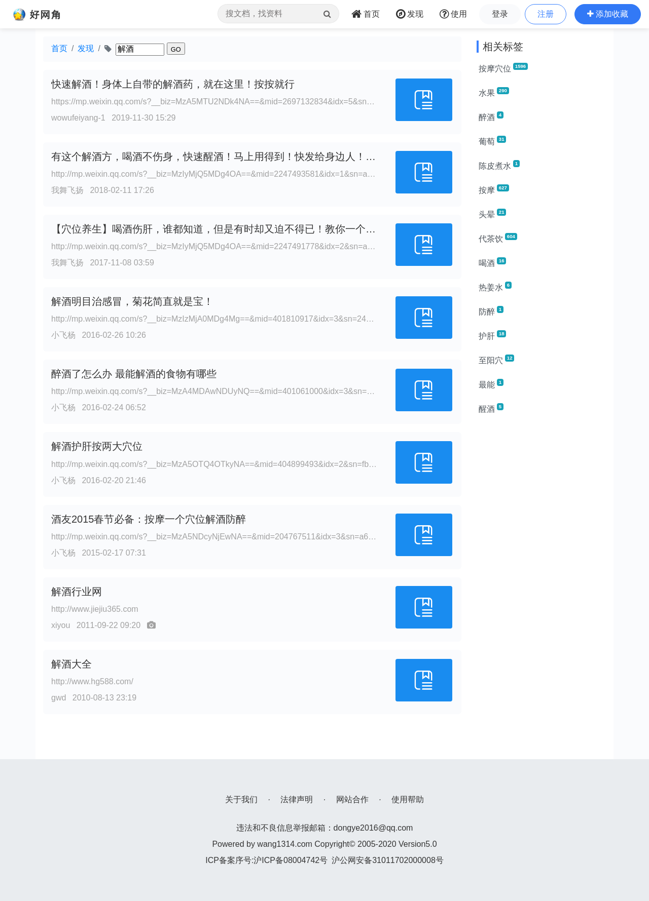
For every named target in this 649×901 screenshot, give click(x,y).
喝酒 (492, 262)
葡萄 (492, 141)
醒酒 (491, 408)
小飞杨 (63, 335)
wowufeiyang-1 (78, 117)
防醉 (491, 311)
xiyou (60, 625)
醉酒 (491, 116)
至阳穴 (496, 360)
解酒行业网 (76, 591)
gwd (58, 697)
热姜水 (495, 287)
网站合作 (352, 799)
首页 (59, 48)
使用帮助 (407, 799)
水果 (494, 92)
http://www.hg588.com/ (92, 681)
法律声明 (296, 799)
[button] (607, 14)
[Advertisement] (541, 575)
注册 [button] (545, 14)
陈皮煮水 (499, 165)
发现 (86, 48)
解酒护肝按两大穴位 (96, 446)
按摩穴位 (503, 68)
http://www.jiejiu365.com (94, 609)
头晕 (492, 214)
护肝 (492, 335)
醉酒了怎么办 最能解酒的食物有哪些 (134, 373)
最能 (491, 384)
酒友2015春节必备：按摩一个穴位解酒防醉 (148, 519)
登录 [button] (500, 14)
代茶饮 (498, 238)
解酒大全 (71, 664)
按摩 (494, 189)
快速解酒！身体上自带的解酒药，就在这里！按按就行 (173, 84)
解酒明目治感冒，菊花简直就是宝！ (132, 301)
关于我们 (241, 799)
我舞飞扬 (67, 190)
